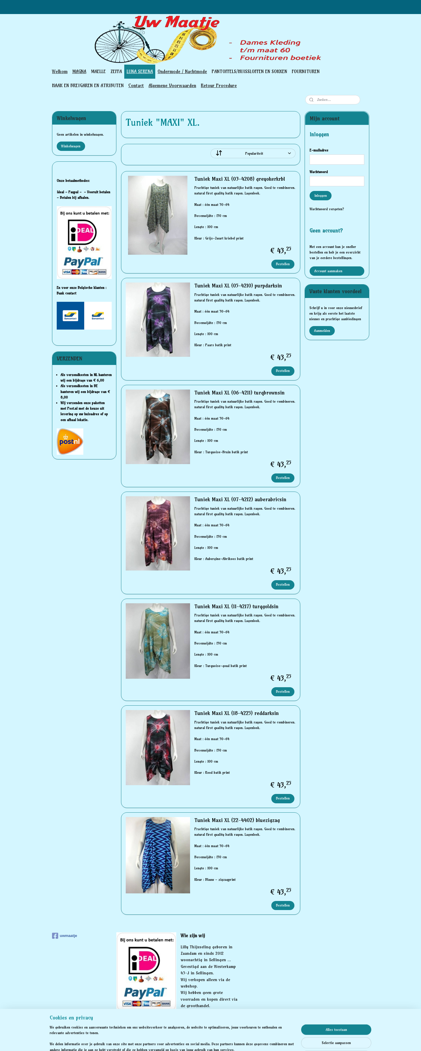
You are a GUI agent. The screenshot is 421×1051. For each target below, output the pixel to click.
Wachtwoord (319, 172)
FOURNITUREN (306, 71)
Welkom (60, 71)
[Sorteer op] (253, 153)
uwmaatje (64, 935)
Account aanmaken (328, 271)
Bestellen (283, 264)
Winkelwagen (70, 146)
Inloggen (320, 195)
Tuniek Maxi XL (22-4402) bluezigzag (236, 820)
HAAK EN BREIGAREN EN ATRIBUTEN (88, 85)
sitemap (190, 1040)
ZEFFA (116, 71)
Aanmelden (322, 330)
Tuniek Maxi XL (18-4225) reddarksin (236, 713)
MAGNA (79, 71)
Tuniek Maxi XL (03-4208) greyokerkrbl (239, 179)
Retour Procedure (219, 85)
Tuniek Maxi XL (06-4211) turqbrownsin (239, 393)
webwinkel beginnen (221, 1040)
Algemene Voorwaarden (172, 85)
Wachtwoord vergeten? (327, 209)
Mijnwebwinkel (268, 1040)
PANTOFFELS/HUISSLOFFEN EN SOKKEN (249, 71)
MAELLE (98, 71)
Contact (136, 85)
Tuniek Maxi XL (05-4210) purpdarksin (238, 285)
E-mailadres (319, 150)
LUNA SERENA (140, 71)
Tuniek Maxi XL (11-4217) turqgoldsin (236, 606)
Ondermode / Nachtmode (182, 71)
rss (201, 1040)
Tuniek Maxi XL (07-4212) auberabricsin (240, 499)
